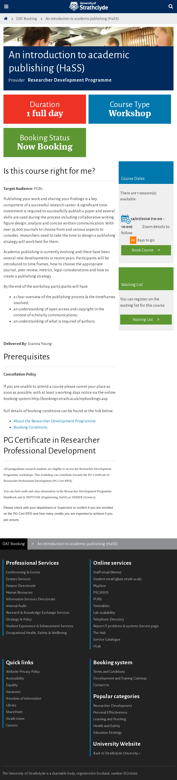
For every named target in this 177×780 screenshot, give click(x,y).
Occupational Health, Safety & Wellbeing (36, 633)
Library (11, 705)
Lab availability (104, 612)
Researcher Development (112, 706)
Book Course (143, 250)
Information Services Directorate (30, 599)
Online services (112, 563)
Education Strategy (107, 732)
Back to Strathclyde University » (116, 753)
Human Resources (19, 592)
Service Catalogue (106, 639)
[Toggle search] (171, 6)
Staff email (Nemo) (107, 572)
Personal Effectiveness (110, 712)
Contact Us (101, 685)
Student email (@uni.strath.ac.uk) (117, 579)
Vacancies (13, 692)
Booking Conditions (30, 427)
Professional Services (32, 563)
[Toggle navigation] (6, 6)
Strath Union (15, 719)
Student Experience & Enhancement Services (39, 626)
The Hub (99, 633)
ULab (97, 646)
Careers (12, 725)
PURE (97, 599)
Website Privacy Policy (23, 671)
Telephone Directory (108, 619)
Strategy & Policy (19, 619)
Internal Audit (16, 606)
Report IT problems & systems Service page (126, 626)
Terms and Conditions (109, 671)
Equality (12, 685)
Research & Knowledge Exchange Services (38, 612)
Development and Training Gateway (120, 678)
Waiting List (143, 319)
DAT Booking (13, 544)
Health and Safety (106, 726)
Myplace (99, 586)
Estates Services (18, 579)
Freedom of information (23, 698)
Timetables (101, 606)
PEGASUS (100, 592)
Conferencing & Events (23, 572)
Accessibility (15, 678)
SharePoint (14, 712)
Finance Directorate (21, 586)
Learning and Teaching (109, 719)
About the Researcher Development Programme (54, 421)
